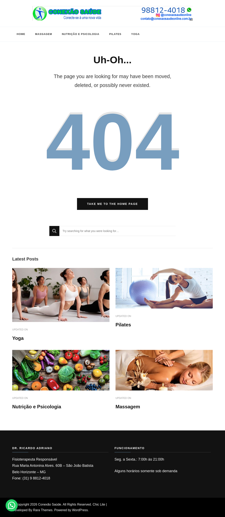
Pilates (115, 34)
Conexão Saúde (49, 504)
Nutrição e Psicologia (80, 34)
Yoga (135, 34)
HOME (21, 34)
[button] (12, 505)
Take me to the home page (112, 203)
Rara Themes (43, 510)
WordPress (80, 510)
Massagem (43, 34)
